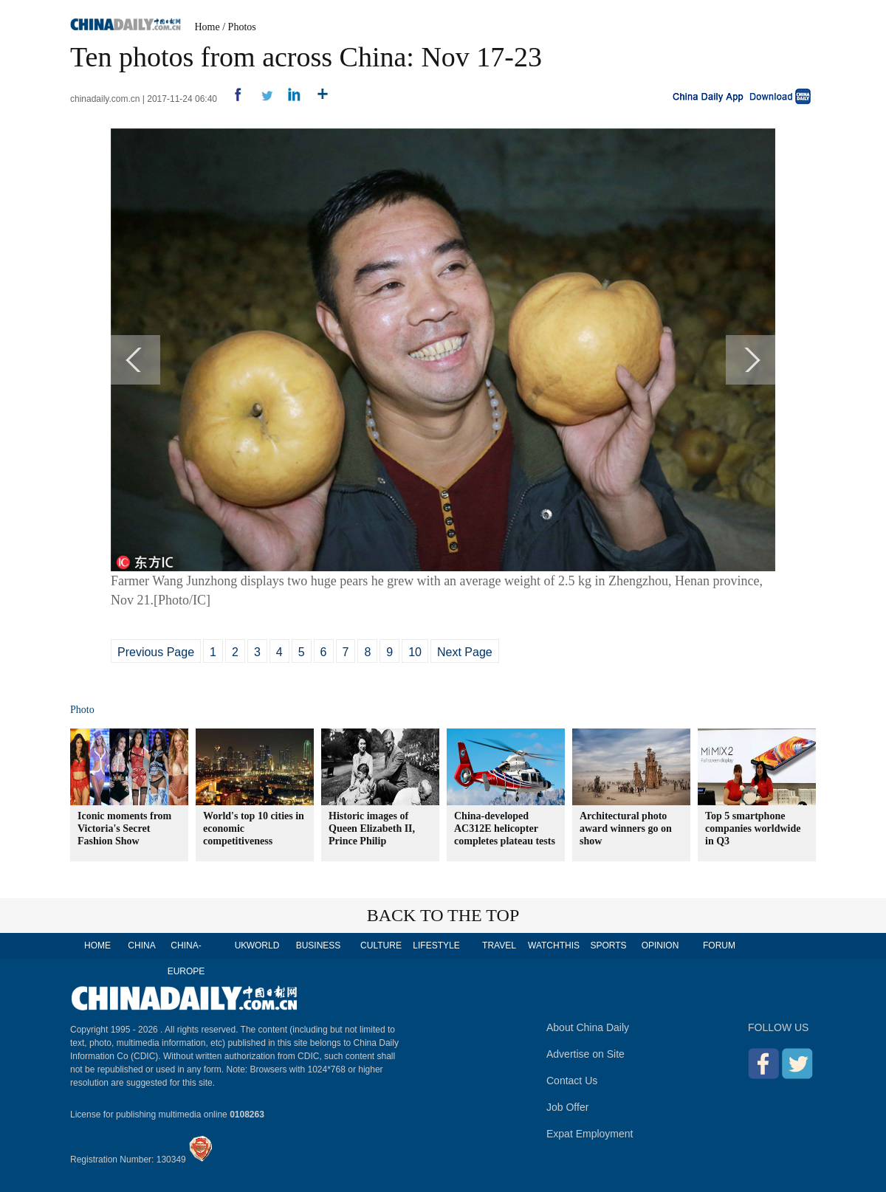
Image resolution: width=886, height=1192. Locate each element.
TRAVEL (499, 945)
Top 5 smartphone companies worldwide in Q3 (753, 828)
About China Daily (587, 1027)
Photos (242, 26)
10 (415, 652)
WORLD (263, 945)
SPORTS (608, 945)
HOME (97, 945)
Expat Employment (589, 1134)
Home (207, 26)
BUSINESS (318, 945)
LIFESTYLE (436, 945)
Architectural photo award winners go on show (626, 828)
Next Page (464, 652)
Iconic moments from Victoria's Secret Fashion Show (124, 828)
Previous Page (155, 652)
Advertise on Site (585, 1054)
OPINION (660, 945)
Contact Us (571, 1080)
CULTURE (381, 945)
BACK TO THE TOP (443, 915)
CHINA (141, 945)
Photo (82, 709)
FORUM (719, 945)
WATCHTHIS (554, 945)
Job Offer (567, 1107)
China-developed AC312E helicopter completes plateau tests (504, 828)
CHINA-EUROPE (186, 958)
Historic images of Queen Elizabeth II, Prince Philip (372, 828)
